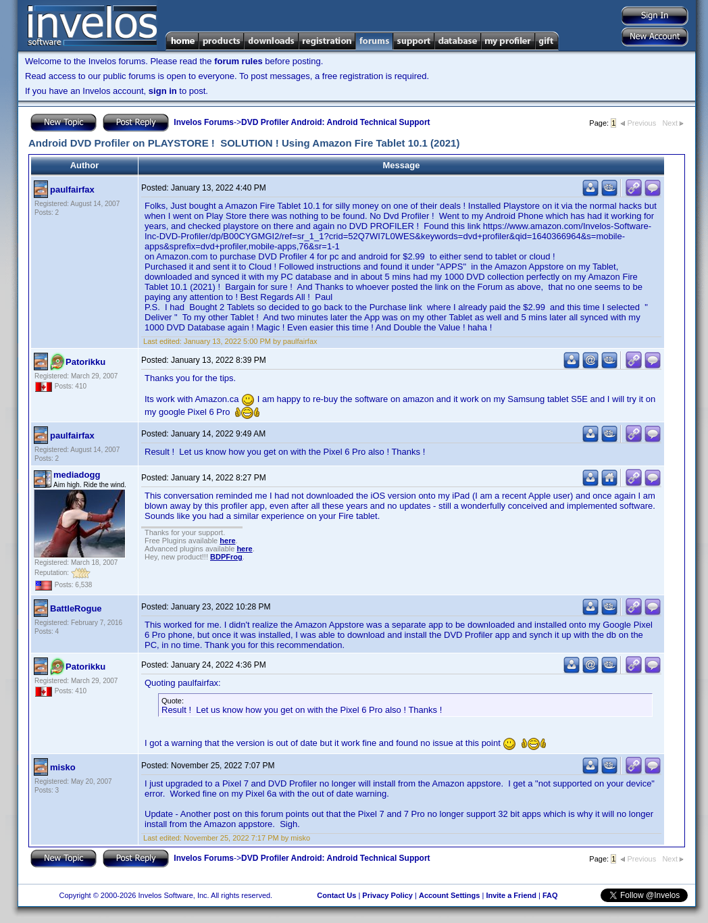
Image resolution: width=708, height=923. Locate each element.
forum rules (238, 61)
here (227, 541)
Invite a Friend (511, 895)
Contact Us (336, 895)
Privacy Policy (387, 895)
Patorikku (85, 362)
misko (63, 767)
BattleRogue (76, 608)
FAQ (550, 895)
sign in (163, 91)
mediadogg (76, 475)
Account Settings (449, 895)
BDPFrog (226, 557)
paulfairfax (72, 189)
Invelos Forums (204, 122)
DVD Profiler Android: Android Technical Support (335, 122)
